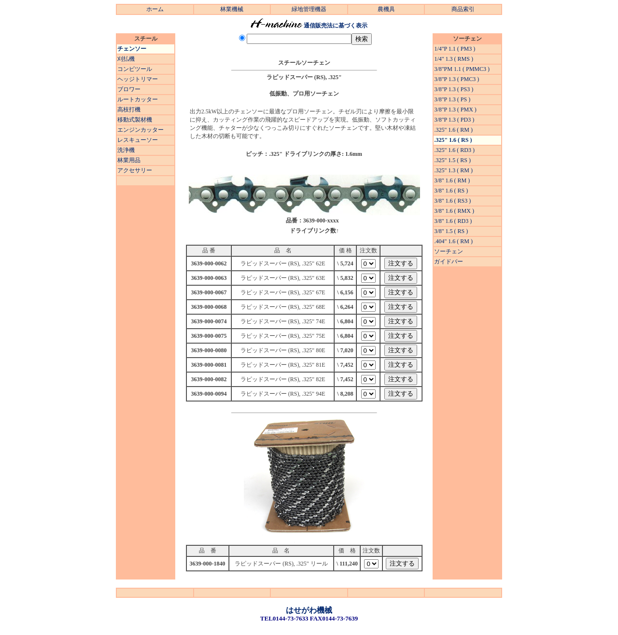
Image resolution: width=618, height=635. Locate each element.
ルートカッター (137, 99)
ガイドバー (448, 261)
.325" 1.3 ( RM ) (453, 170)
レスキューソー (137, 140)
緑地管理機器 (309, 9)
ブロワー (128, 89)
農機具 (386, 9)
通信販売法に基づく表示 (335, 25)
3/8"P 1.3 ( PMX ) (455, 109)
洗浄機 (126, 150)
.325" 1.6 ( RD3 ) (454, 150)
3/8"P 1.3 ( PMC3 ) (456, 79)
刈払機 (126, 58)
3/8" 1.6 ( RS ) (451, 190)
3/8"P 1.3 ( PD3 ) (454, 119)
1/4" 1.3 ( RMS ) (453, 58)
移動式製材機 (134, 119)
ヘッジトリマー (137, 79)
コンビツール (134, 69)
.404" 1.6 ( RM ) (453, 241)
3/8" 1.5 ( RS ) (451, 231)
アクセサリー (134, 170)
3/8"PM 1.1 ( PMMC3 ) (462, 69)
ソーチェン (448, 251)
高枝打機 (128, 109)
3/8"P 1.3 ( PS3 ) (453, 89)
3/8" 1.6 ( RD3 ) (453, 221)
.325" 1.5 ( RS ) (452, 160)
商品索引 (463, 9)
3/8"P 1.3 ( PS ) (452, 99)
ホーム (155, 9)
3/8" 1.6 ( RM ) (452, 180)
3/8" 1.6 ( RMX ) (454, 210)
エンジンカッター (140, 129)
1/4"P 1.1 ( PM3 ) (454, 48)
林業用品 (128, 160)
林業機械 (231, 9)
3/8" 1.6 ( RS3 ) (452, 200)
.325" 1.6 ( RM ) (453, 129)
